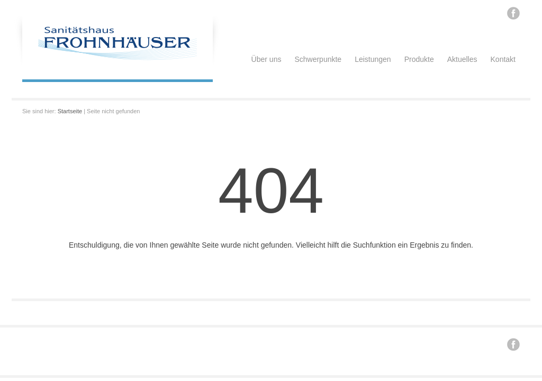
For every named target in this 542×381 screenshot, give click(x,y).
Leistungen (373, 59)
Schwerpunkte (317, 59)
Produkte (419, 59)
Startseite (70, 111)
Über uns (266, 59)
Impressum (233, 343)
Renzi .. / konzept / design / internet (168, 343)
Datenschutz (268, 343)
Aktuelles (462, 59)
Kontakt (503, 59)
